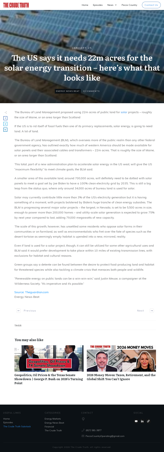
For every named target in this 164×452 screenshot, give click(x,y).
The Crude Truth (53, 430)
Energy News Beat (68, 91)
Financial (49, 426)
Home (6, 418)
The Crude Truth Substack (17, 426)
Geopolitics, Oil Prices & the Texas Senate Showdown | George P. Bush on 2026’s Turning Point (49, 366)
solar (124, 112)
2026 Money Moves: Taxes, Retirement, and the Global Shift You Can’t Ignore (121, 366)
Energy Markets (53, 418)
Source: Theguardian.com (31, 292)
